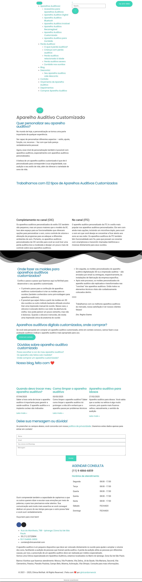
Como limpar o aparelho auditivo (70, 390)
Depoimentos (46, 87)
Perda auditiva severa (54, 61)
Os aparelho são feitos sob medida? (34, 355)
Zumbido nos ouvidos (54, 64)
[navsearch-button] (72, 2)
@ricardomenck (88, 572)
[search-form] (89, 6)
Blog (42, 67)
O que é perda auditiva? (56, 47)
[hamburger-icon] (39, 3)
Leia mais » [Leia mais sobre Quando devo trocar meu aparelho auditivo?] (21, 413)
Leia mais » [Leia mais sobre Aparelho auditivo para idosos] (94, 416)
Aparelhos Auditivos (50, 6)
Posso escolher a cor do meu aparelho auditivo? (40, 352)
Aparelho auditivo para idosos (105, 390)
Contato (44, 79)
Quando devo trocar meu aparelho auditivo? (33, 390)
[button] (71, 352)
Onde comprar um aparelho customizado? (38, 358)
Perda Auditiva (47, 44)
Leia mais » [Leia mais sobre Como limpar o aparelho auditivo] (58, 413)
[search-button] (75, 11)
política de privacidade (79, 426)
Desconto (45, 70)
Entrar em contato (26, 337)
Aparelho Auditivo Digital (56, 15)
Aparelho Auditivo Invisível (57, 23)
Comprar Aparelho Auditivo (53, 90)
